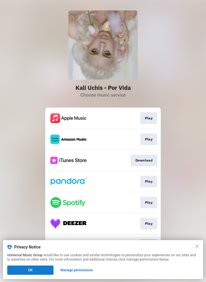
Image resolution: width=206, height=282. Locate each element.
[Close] (197, 246)
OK (30, 270)
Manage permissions (76, 270)
